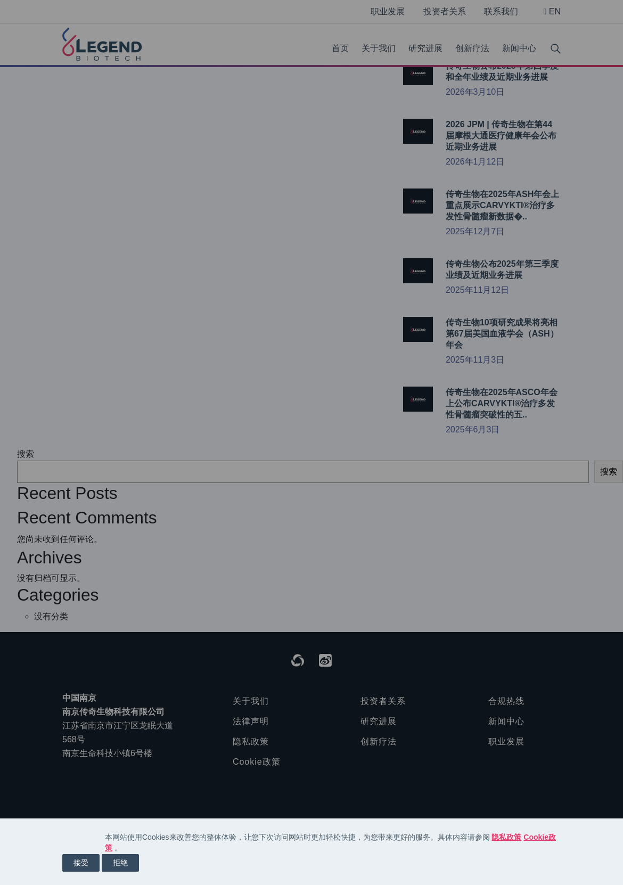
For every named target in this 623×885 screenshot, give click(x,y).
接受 (80, 862)
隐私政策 (506, 837)
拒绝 (120, 862)
